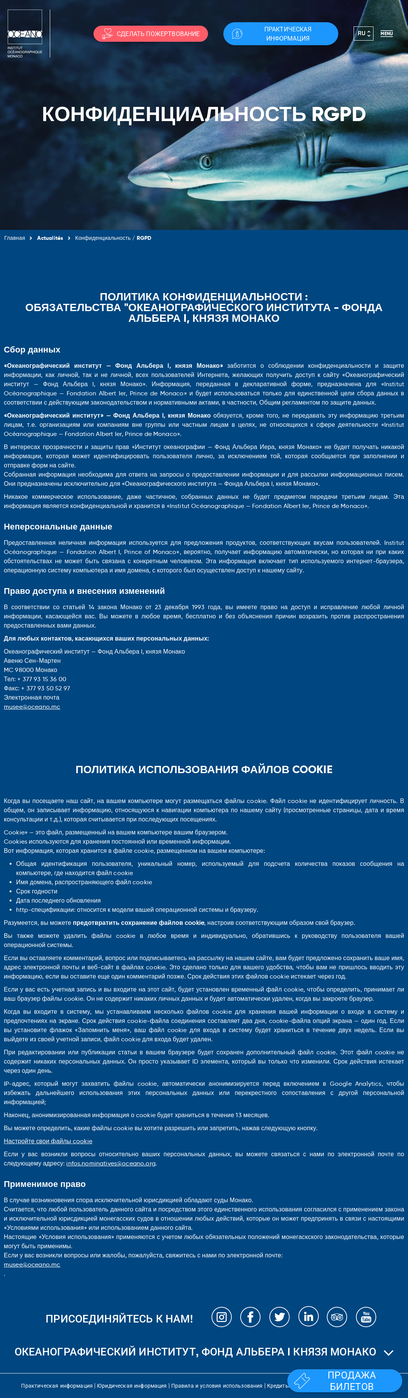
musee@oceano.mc (32, 706)
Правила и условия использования (217, 1385)
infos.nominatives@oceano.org (110, 1163)
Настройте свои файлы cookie (48, 1141)
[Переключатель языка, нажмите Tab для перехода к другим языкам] (364, 34)
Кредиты (278, 1385)
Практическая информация (57, 1385)
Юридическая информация (132, 1385)
